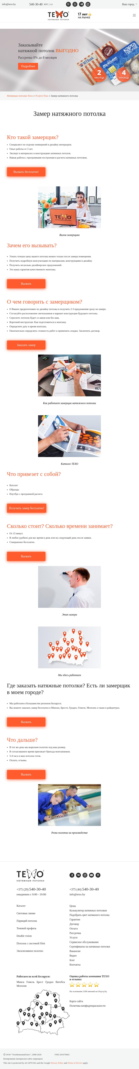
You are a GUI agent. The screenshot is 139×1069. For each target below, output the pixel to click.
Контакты (75, 964)
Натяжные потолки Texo (20, 95)
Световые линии (26, 913)
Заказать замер (26, 345)
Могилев (22, 985)
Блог (72, 960)
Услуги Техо (41, 95)
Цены (73, 906)
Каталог (21, 905)
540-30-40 (35, 4)
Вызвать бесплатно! (26, 172)
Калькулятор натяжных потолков (88, 910)
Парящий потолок (27, 920)
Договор (74, 924)
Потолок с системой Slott (31, 943)
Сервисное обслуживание (84, 942)
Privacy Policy (57, 1063)
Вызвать (26, 283)
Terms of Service (75, 1063)
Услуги (74, 937)
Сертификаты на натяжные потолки (90, 946)
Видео (73, 955)
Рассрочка (75, 933)
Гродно (49, 982)
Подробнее (28, 66)
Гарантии (75, 919)
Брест (40, 982)
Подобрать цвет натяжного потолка (89, 915)
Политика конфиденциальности (88, 1005)
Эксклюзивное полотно (30, 950)
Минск (20, 982)
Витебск (60, 982)
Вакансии (75, 951)
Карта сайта (76, 1001)
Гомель (30, 982)
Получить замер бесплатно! (26, 508)
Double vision (24, 935)
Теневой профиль (26, 928)
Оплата (74, 928)
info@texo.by (9, 4)
